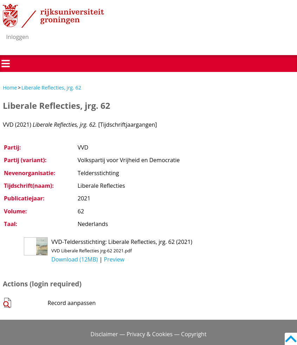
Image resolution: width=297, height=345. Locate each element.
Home (10, 87)
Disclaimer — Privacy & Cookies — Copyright (148, 334)
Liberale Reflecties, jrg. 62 (51, 87)
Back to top (291, 339)
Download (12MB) (74, 259)
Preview (114, 259)
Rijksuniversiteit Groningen (53, 16)
